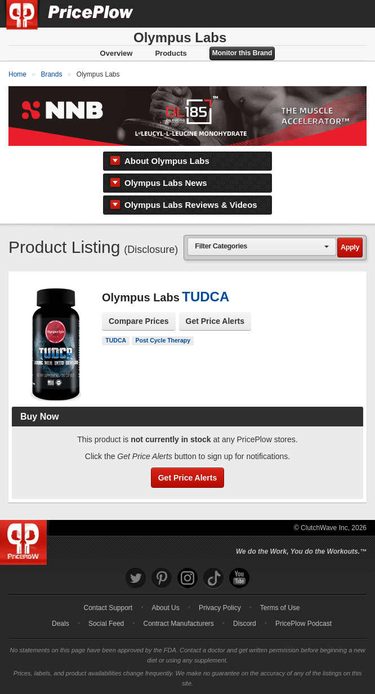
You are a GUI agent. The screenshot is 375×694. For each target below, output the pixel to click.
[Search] (329, 14)
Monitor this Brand (242, 53)
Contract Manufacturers (178, 624)
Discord (244, 624)
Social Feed (106, 624)
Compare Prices (139, 321)
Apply (350, 247)
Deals (60, 624)
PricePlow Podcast (303, 624)
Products (170, 53)
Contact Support (107, 608)
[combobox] (262, 246)
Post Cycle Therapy (163, 340)
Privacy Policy (220, 608)
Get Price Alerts (215, 321)
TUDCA (115, 340)
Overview (116, 53)
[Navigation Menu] (355, 14)
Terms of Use (280, 608)
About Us (165, 608)
